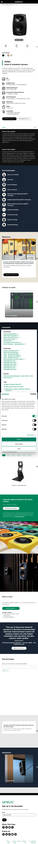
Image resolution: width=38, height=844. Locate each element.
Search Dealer (11, 608)
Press (19, 841)
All (4, 455)
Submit (4, 819)
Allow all (19, 439)
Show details (30, 435)
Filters (6, 670)
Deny (19, 448)
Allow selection (19, 444)
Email (3, 812)
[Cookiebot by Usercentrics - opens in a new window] (30, 394)
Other (29, 455)
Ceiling (19, 455)
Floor (13, 455)
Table (8, 455)
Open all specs (9, 118)
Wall (24, 455)
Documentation (24, 118)
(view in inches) (27, 98)
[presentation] (37, 46)
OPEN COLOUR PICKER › (11, 508)
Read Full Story (11, 274)
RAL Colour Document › (20, 516)
